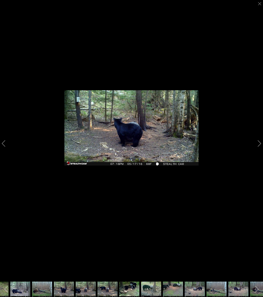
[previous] (6, 143)
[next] (257, 143)
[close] (260, 3)
